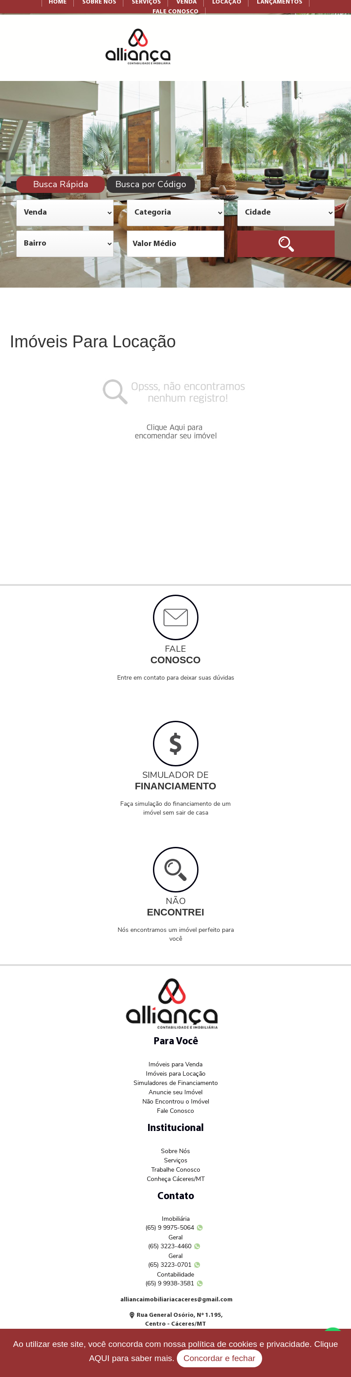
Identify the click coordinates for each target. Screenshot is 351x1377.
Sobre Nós (175, 1151)
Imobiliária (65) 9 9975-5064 (169, 1223)
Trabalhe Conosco (175, 1169)
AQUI (99, 1358)
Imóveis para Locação (176, 1073)
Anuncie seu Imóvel (175, 1092)
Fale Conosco (175, 1111)
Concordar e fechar (219, 1358)
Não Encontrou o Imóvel (175, 1101)
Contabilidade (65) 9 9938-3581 (169, 1279)
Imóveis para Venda (175, 1064)
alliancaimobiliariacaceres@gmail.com (176, 1299)
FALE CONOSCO (175, 11)
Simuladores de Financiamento (176, 1083)
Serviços (175, 1160)
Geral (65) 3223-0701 (169, 1260)
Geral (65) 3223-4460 (169, 1241)
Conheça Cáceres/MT (176, 1179)
